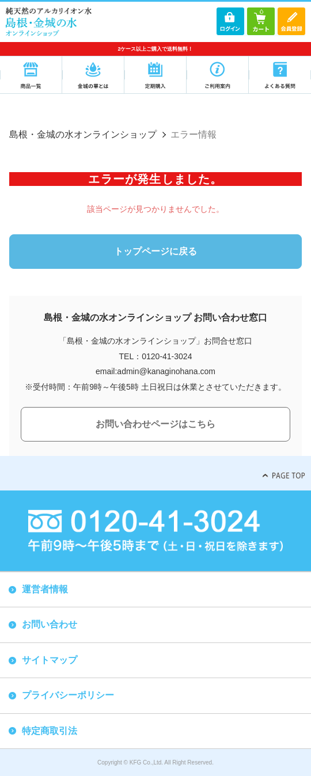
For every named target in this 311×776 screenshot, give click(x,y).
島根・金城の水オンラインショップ (83, 134)
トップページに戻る (155, 251)
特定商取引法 (49, 731)
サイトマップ (49, 660)
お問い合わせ (49, 624)
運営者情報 (45, 589)
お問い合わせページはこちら (155, 424)
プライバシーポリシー (68, 695)
